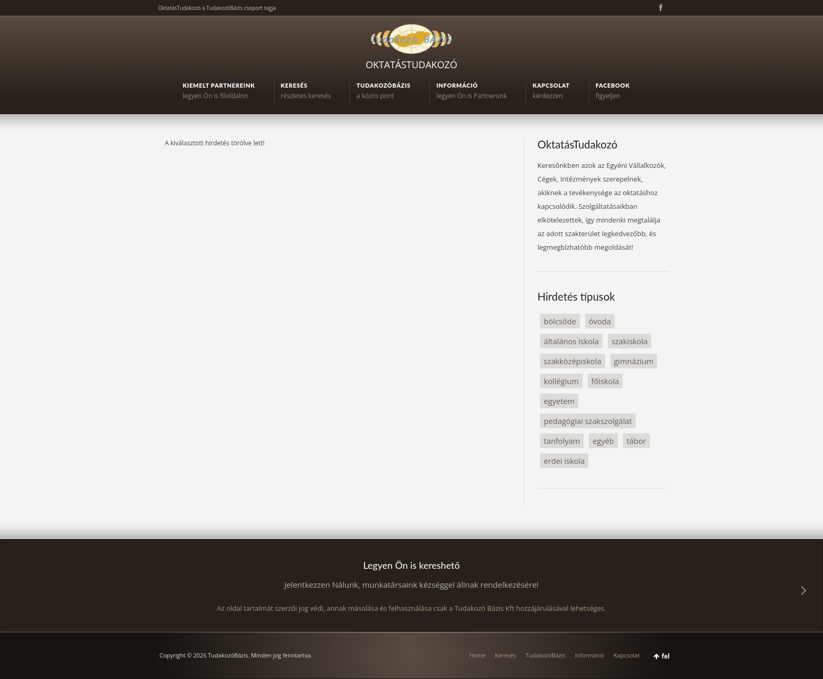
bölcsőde (560, 321)
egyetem (559, 401)
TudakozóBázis (545, 655)
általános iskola (571, 341)
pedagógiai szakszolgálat (588, 421)
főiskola (605, 381)
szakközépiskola (573, 361)
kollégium (561, 381)
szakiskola (629, 341)
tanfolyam (562, 441)
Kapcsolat (627, 655)
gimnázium (634, 361)
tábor (636, 441)
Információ (589, 655)
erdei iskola (564, 460)
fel (666, 656)
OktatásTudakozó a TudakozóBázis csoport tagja (217, 8)
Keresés (505, 655)
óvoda (600, 321)
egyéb (603, 441)
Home (477, 655)
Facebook (659, 8)
